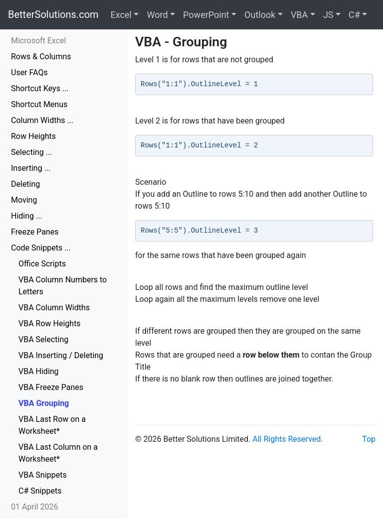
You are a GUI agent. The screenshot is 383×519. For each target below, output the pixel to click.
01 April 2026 (34, 507)
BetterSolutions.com (53, 14)
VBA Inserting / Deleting (60, 355)
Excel (121, 14)
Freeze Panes (34, 232)
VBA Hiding (38, 371)
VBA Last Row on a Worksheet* (52, 425)
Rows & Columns (41, 56)
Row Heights (33, 136)
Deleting (25, 184)
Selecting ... (31, 152)
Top (369, 439)
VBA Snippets (42, 475)
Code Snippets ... (41, 248)
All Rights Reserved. (287, 439)
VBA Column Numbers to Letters (62, 285)
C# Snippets (39, 491)
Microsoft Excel (38, 40)
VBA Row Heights (49, 323)
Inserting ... (30, 168)
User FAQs (29, 72)
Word (157, 14)
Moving (24, 200)
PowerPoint (206, 14)
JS (328, 14)
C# (354, 14)
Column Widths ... (42, 120)
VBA (299, 14)
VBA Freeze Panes (50, 387)
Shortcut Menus (39, 104)
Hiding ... (26, 216)
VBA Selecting (43, 339)
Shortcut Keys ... (40, 88)
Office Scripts (42, 263)
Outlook (259, 14)
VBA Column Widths (54, 307)
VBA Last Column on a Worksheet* (58, 453)
